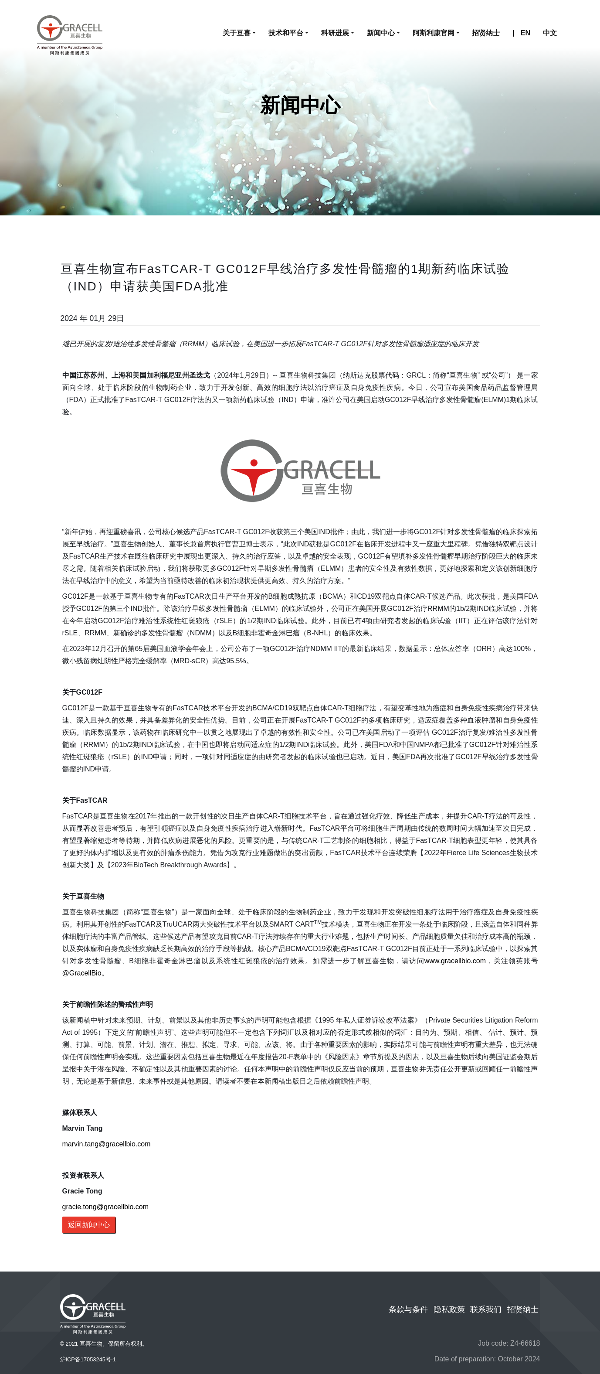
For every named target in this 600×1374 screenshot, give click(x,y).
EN (525, 33)
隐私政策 (449, 1309)
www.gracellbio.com (455, 961)
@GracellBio (82, 973)
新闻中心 (381, 33)
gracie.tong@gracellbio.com (105, 1206)
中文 (550, 33)
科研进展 (335, 33)
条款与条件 (408, 1309)
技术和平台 (285, 33)
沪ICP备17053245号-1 (88, 1359)
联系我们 (486, 1309)
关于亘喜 (237, 33)
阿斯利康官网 (433, 33)
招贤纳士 (486, 33)
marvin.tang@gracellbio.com (106, 1144)
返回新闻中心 (89, 1224)
